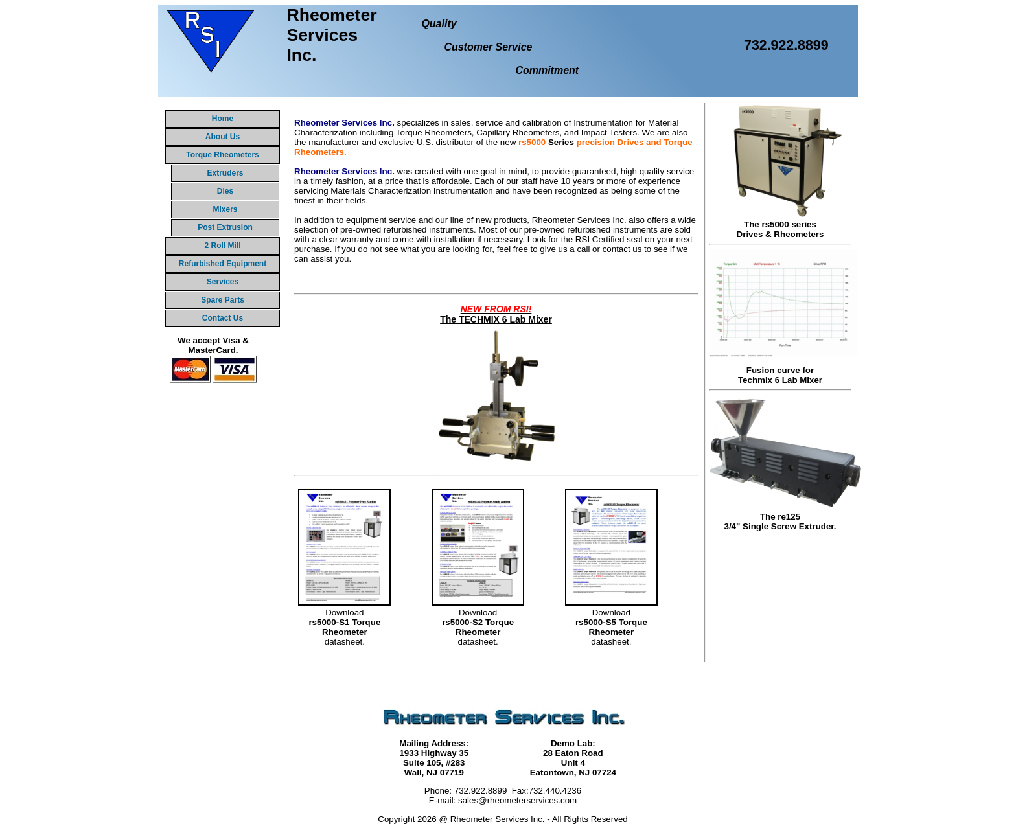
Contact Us (222, 318)
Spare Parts (222, 299)
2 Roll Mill (222, 245)
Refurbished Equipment (222, 263)
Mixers (225, 209)
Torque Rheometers (222, 154)
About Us (222, 136)
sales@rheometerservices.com (517, 800)
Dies (225, 191)
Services (222, 281)
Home (222, 118)
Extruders (225, 172)
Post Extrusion (225, 227)
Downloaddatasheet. (344, 622)
